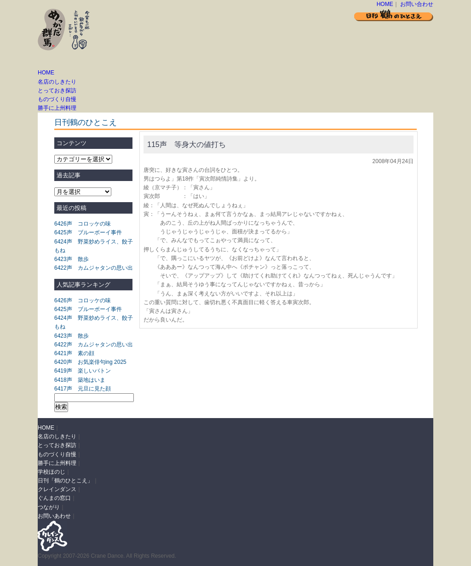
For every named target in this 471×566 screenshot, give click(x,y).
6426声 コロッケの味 (82, 224)
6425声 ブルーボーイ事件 (88, 232)
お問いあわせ (54, 516)
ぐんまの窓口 (54, 498)
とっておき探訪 (57, 90)
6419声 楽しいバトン (82, 371)
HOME (385, 4)
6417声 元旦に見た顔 (82, 388)
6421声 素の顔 (74, 353)
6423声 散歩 (71, 259)
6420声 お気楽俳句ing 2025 (90, 362)
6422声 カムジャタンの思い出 (93, 268)
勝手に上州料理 (57, 108)
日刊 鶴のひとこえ (393, 15)
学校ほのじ (51, 472)
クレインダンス (57, 489)
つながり (49, 507)
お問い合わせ (416, 4)
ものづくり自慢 (57, 99)
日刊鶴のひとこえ (85, 122)
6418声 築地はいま (79, 380)
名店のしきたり (57, 82)
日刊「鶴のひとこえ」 (65, 480)
